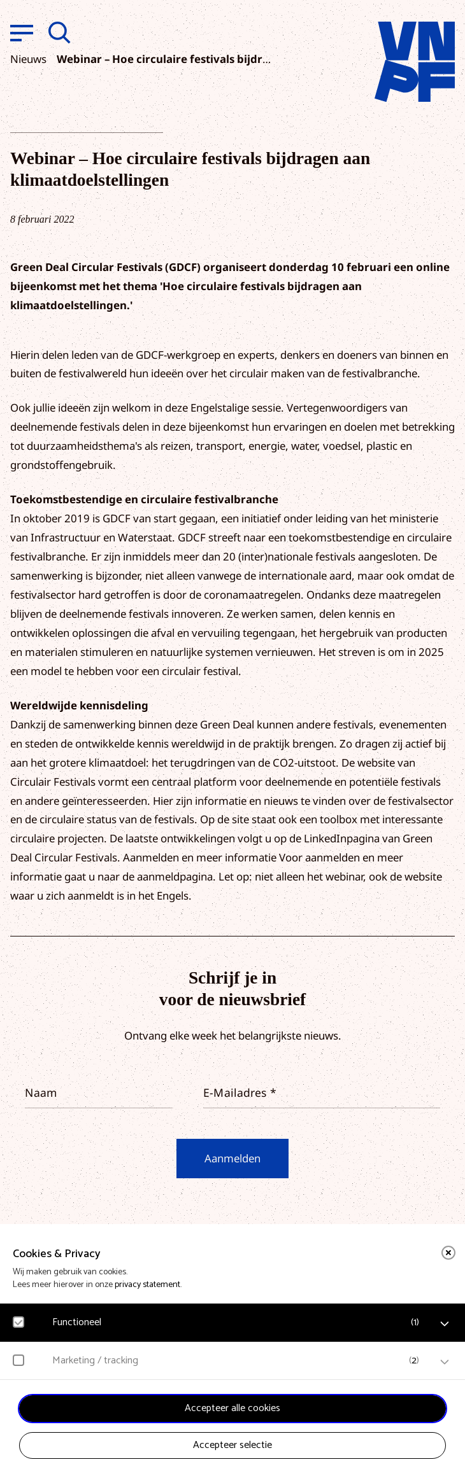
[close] (448, 1253)
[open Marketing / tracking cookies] (444, 1362)
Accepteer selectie (232, 1445)
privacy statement (147, 1285)
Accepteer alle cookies (232, 1408)
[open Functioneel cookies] (444, 1324)
